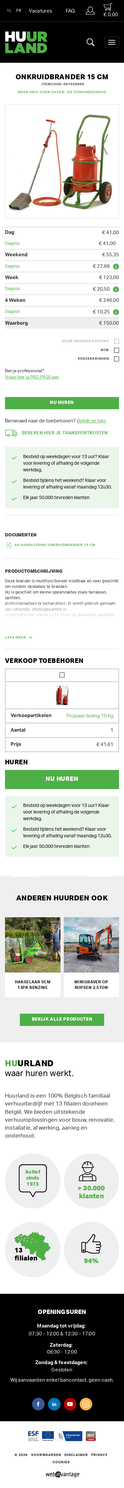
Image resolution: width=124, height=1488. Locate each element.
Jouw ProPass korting (85, 341)
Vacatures (40, 11)
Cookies (61, 1462)
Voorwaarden (46, 1455)
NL (9, 11)
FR (18, 11)
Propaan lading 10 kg (89, 715)
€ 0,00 (110, 10)
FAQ (70, 11)
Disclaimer (76, 1455)
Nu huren (62, 403)
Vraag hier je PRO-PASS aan (32, 377)
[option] (62, 161)
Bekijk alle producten (62, 1019)
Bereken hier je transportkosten (56, 433)
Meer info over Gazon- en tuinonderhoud (62, 92)
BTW (105, 350)
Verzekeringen (93, 358)
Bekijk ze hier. (91, 420)
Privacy (99, 1455)
